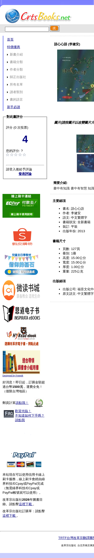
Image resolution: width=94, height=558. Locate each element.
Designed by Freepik (13, 375)
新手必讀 (13, 107)
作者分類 (15, 69)
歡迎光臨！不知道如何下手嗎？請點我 (29, 415)
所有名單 (15, 84)
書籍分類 (15, 62)
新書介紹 (15, 54)
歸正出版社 (16, 77)
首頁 (10, 39)
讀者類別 (15, 92)
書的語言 (15, 99)
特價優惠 (13, 47)
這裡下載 (26, 504)
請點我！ (22, 403)
